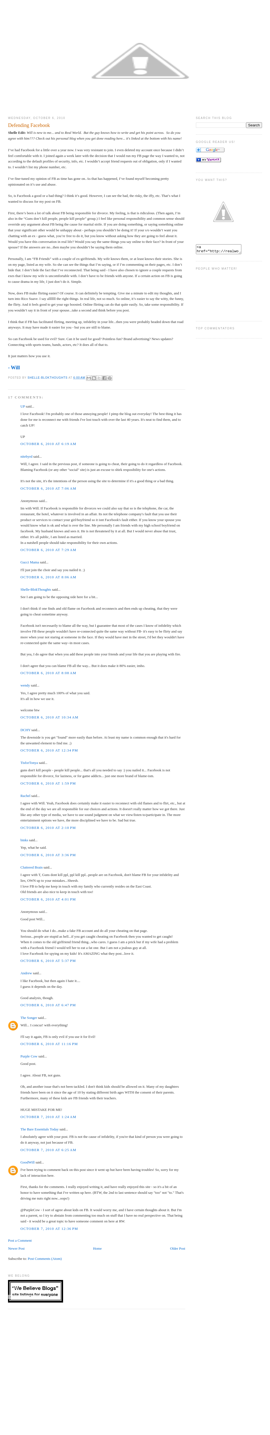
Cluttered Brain (31, 867)
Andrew (26, 973)
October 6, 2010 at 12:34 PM (49, 750)
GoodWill (27, 1162)
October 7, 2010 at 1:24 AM (48, 1117)
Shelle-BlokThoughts (35, 589)
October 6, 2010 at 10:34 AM (49, 717)
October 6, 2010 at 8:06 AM (48, 577)
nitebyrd (26, 456)
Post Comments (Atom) (45, 1259)
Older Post (177, 1248)
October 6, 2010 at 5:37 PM (48, 961)
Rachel (25, 796)
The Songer (28, 1018)
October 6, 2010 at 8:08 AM (48, 673)
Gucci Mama (29, 562)
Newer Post (16, 1248)
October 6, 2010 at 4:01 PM (48, 899)
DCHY (25, 730)
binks (24, 840)
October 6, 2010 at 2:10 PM (48, 828)
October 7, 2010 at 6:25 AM (48, 1150)
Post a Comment (20, 1240)
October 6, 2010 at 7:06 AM (48, 488)
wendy (25, 685)
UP (22, 406)
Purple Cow (28, 1056)
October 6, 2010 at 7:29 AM (48, 550)
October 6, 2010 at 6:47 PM (48, 1005)
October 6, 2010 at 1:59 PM (48, 783)
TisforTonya (29, 763)
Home (97, 1248)
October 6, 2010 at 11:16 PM (49, 1044)
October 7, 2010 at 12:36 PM (49, 1229)
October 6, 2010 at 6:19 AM (48, 444)
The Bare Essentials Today (39, 1129)
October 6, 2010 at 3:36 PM (48, 855)
